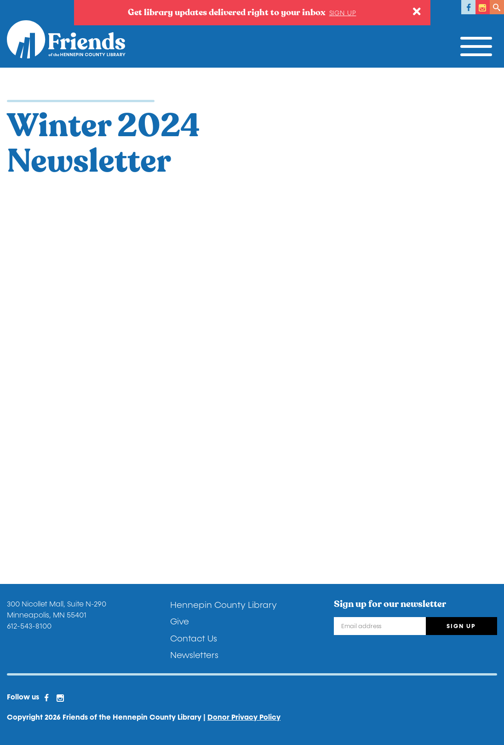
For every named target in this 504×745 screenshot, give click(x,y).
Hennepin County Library (223, 605)
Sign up (342, 13)
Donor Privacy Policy (244, 717)
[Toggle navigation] (478, 44)
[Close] (417, 11)
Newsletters (194, 655)
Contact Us (193, 638)
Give (179, 621)
